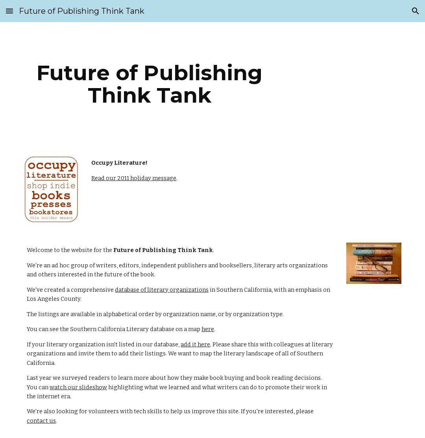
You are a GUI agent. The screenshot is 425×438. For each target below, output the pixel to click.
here (207, 329)
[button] (9, 11)
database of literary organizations (162, 289)
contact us (41, 420)
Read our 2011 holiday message (133, 178)
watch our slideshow (78, 387)
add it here (195, 344)
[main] (149, 83)
